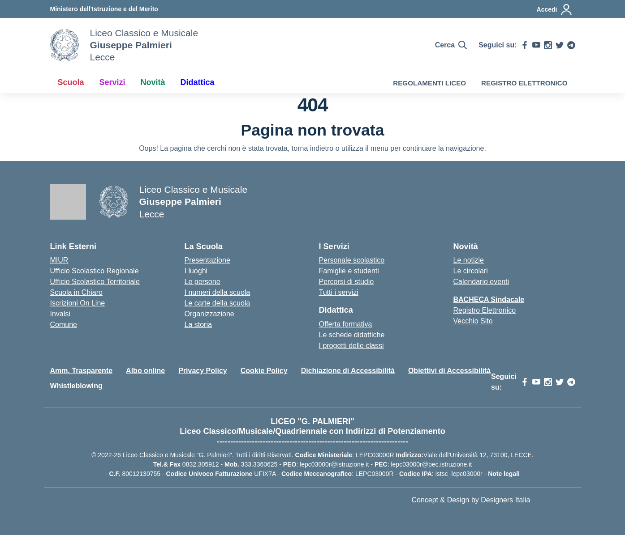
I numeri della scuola (217, 292)
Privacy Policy (202, 370)
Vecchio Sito (473, 321)
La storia (198, 324)
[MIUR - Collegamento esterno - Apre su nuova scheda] (104, 9)
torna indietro (312, 148)
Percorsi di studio (346, 281)
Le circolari (470, 271)
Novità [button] (153, 82)
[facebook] (525, 45)
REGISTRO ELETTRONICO (524, 83)
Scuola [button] (71, 82)
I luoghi (196, 271)
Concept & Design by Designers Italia (470, 500)
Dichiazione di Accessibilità (348, 370)
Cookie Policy (264, 370)
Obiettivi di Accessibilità (449, 370)
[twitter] (560, 45)
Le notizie (468, 260)
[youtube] (536, 45)
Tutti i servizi (338, 292)
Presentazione (207, 260)
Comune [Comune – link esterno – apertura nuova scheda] (63, 324)
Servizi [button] (112, 82)
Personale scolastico (352, 260)
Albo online (145, 370)
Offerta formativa (345, 324)
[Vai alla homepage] (64, 45)
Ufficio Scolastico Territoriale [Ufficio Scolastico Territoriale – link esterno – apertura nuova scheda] (95, 281)
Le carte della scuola (217, 303)
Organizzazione (209, 314)
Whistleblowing (76, 386)
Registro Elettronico (484, 310)
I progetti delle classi (351, 345)
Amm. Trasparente (81, 370)
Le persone (202, 281)
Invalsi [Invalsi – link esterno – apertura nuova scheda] (60, 314)
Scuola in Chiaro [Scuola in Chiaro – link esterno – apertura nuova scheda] (76, 292)
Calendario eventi (481, 281)
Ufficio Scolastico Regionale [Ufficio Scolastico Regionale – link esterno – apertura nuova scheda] (94, 271)
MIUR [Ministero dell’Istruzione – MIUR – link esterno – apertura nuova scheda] (59, 260)
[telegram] (571, 45)
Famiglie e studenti (349, 271)
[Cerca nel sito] (451, 45)
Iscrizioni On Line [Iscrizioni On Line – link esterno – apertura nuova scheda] (77, 303)
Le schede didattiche (352, 335)
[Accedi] (554, 9)
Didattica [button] (198, 82)
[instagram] (548, 45)
